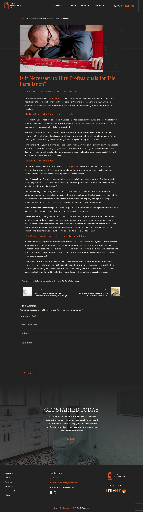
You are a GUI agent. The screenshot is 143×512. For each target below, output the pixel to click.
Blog (71, 91)
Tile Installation (68, 281)
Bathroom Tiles (60, 91)
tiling (77, 281)
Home (22, 18)
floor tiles (57, 281)
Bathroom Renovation (42, 91)
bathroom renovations (44, 281)
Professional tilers (81, 241)
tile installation (92, 123)
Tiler (77, 91)
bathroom (30, 281)
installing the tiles (71, 166)
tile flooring (53, 98)
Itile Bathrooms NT (67, 508)
